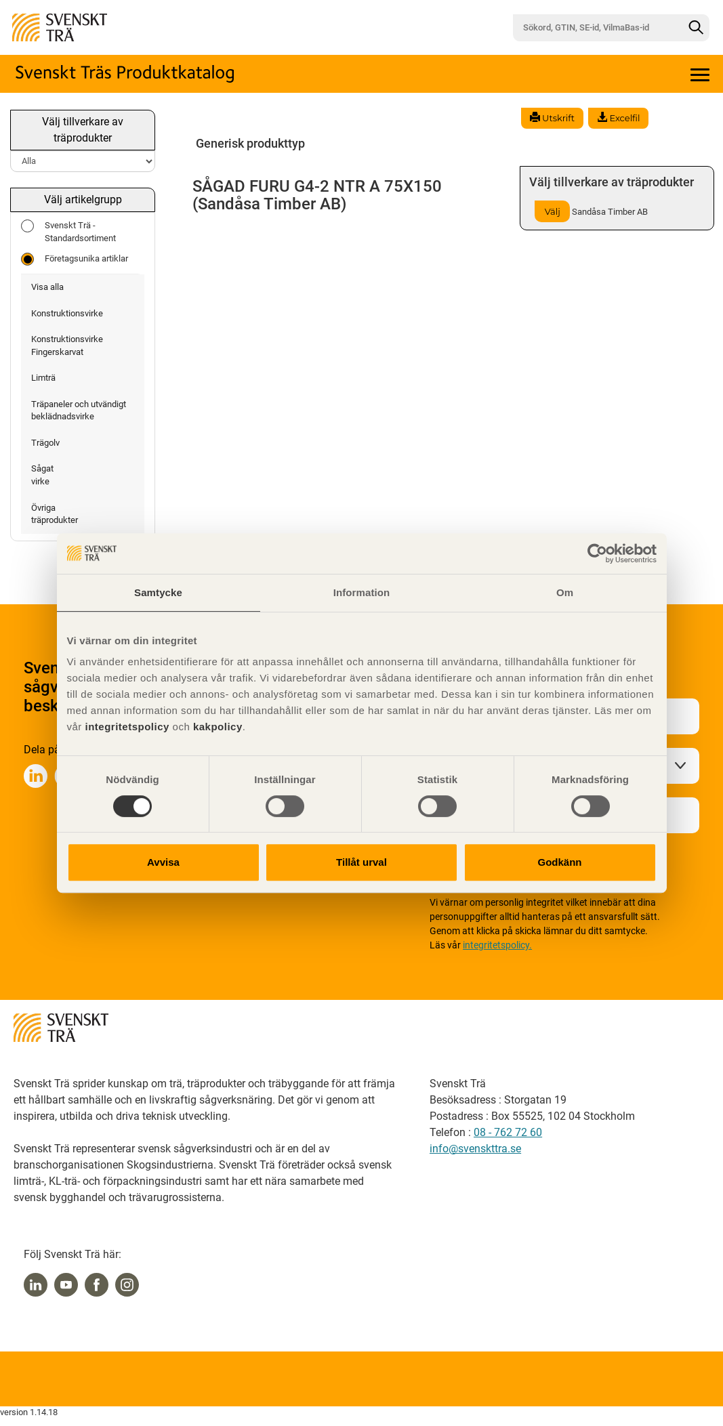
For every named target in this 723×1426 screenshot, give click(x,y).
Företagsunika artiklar (74, 259)
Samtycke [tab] (158, 592)
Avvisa (163, 862)
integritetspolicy (125, 726)
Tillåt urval (361, 862)
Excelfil (618, 117)
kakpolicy (218, 726)
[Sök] (695, 27)
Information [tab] (361, 592)
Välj (552, 211)
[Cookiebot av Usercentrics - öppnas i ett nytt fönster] (597, 553)
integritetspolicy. (497, 945)
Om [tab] (564, 592)
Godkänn (559, 862)
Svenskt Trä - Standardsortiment (68, 231)
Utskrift (552, 117)
